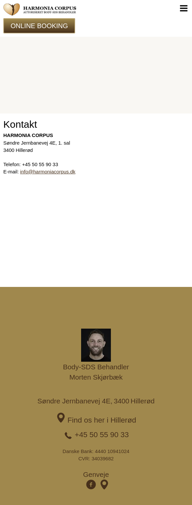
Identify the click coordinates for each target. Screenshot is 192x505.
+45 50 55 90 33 (102, 435)
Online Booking (39, 25)
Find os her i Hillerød (102, 420)
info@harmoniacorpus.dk (47, 171)
